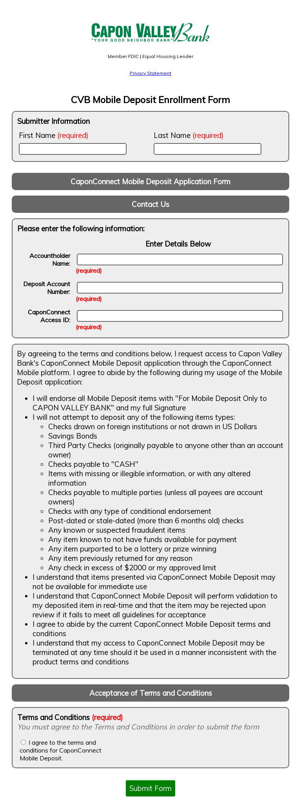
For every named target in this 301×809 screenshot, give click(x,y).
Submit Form (150, 788)
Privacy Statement (150, 73)
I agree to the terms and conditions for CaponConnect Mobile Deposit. (61, 750)
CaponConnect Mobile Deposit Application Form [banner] (150, 181)
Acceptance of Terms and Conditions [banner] (150, 693)
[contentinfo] (150, 511)
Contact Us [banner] (150, 204)
